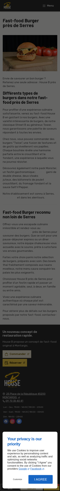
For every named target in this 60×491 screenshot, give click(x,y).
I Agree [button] (40, 479)
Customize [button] (17, 479)
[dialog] (30, 460)
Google (23, 468)
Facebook (35, 468)
